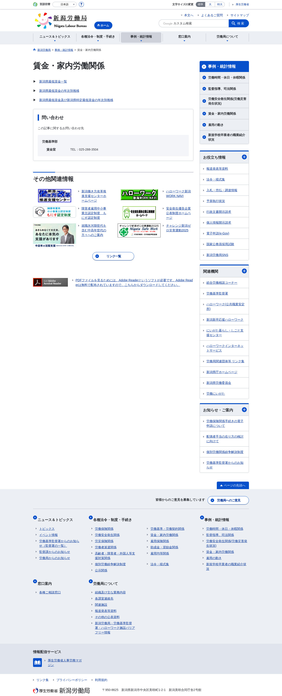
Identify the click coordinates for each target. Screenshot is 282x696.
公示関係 (101, 566)
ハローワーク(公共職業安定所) (225, 307)
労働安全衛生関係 (107, 531)
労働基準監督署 (217, 294)
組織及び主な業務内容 (110, 585)
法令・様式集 (215, 179)
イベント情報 (48, 531)
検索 (241, 23)
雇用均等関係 (159, 549)
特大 (220, 4)
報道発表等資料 (217, 169)
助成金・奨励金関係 (164, 543)
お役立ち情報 (225, 157)
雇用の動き (216, 125)
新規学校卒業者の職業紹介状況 (226, 137)
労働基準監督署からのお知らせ (224, 466)
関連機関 (225, 271)
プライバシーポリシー (71, 672)
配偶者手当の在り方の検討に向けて (224, 440)
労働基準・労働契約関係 (167, 525)
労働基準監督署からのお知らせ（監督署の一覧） (59, 539)
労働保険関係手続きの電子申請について (224, 424)
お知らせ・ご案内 (225, 410)
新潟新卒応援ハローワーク (224, 320)
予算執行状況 (215, 201)
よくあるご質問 (212, 15)
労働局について (107, 577)
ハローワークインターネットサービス (224, 349)
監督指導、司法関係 (222, 88)
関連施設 (101, 597)
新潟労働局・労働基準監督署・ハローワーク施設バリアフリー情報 (115, 620)
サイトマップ (239, 15)
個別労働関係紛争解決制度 (224, 453)
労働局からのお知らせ (54, 554)
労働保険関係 (104, 525)
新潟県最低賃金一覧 (53, 81)
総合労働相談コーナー (221, 283)
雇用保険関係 (159, 537)
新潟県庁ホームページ (221, 372)
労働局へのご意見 (229, 500)
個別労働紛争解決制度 (110, 560)
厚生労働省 (242, 4)
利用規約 (101, 672)
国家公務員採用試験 (220, 244)
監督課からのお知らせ (54, 548)
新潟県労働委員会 (218, 383)
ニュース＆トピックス (56, 517)
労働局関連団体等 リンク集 (225, 362)
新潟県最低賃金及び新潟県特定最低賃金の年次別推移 (76, 100)
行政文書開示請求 (218, 212)
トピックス (47, 525)
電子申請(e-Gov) (217, 233)
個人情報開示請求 (218, 223)
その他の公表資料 (107, 609)
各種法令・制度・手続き (114, 517)
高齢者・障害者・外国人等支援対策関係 (115, 552)
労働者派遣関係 (106, 543)
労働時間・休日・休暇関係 (226, 77)
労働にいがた (215, 394)
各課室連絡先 (104, 591)
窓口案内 (46, 577)
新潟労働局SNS (217, 255)
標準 (200, 4)
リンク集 (42, 672)
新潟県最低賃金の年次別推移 (59, 90)
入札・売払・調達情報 (221, 190)
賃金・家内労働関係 (222, 113)
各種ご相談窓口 (50, 585)
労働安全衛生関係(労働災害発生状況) (227, 101)
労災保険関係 (104, 537)
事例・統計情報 (222, 66)
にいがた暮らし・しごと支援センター (224, 333)
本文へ (188, 15)
